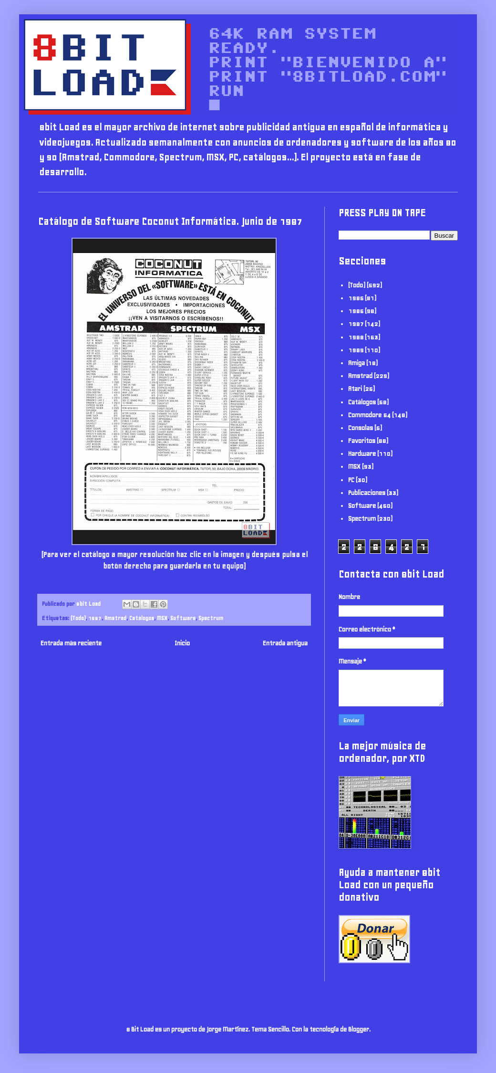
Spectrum (210, 617)
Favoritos (361, 441)
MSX (162, 617)
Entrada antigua (285, 643)
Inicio (182, 643)
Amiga (356, 363)
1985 (355, 298)
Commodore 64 (369, 415)
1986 (355, 311)
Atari (355, 389)
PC (351, 480)
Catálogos (141, 617)
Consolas (360, 428)
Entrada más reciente (71, 643)
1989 (355, 350)
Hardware (362, 454)
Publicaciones (366, 493)
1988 (355, 337)
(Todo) (78, 617)
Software (183, 617)
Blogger (358, 1029)
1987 (95, 617)
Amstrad (115, 617)
